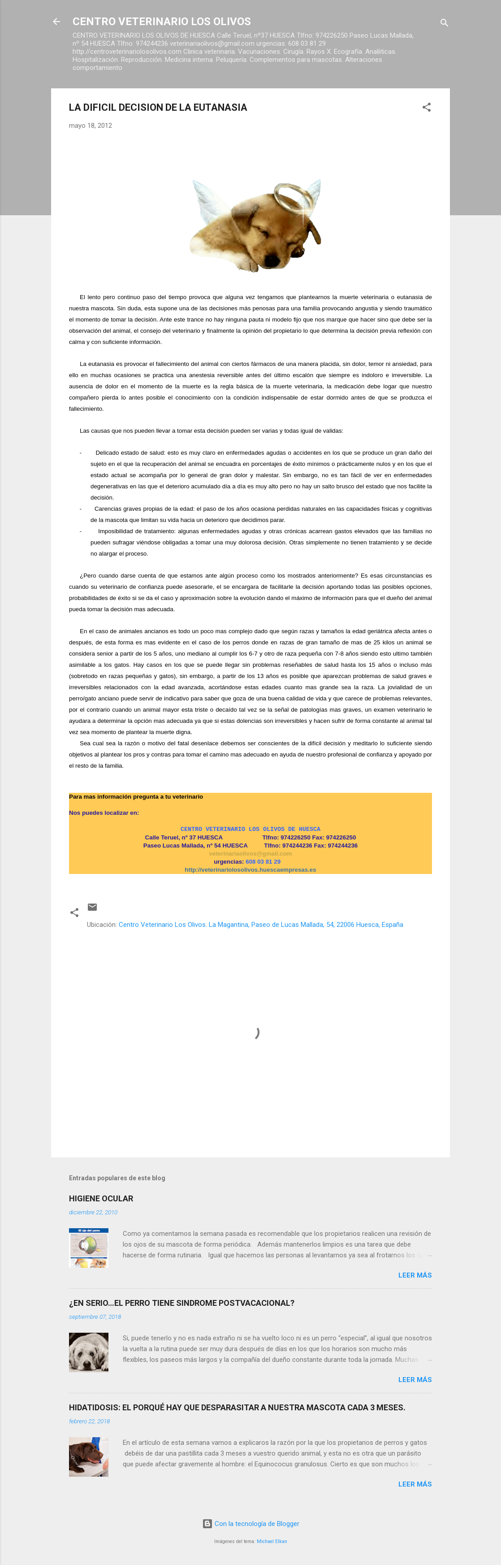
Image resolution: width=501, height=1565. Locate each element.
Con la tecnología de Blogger (250, 1524)
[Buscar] (444, 24)
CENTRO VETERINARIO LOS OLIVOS (162, 21)
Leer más (415, 1275)
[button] (426, 109)
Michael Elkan (272, 1541)
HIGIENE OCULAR (101, 1198)
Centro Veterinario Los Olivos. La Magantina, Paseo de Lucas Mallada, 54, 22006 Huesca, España (261, 925)
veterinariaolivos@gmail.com (250, 853)
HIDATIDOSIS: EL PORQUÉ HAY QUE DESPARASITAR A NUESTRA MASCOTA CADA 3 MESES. (237, 1407)
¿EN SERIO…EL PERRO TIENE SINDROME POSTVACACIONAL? (181, 1303)
